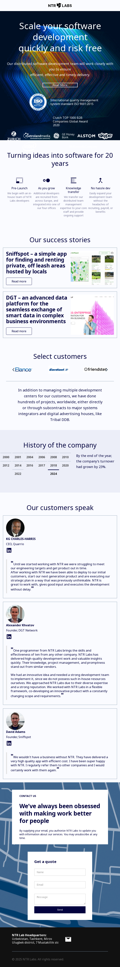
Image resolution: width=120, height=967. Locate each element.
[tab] (5, 457)
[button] (13, 369)
